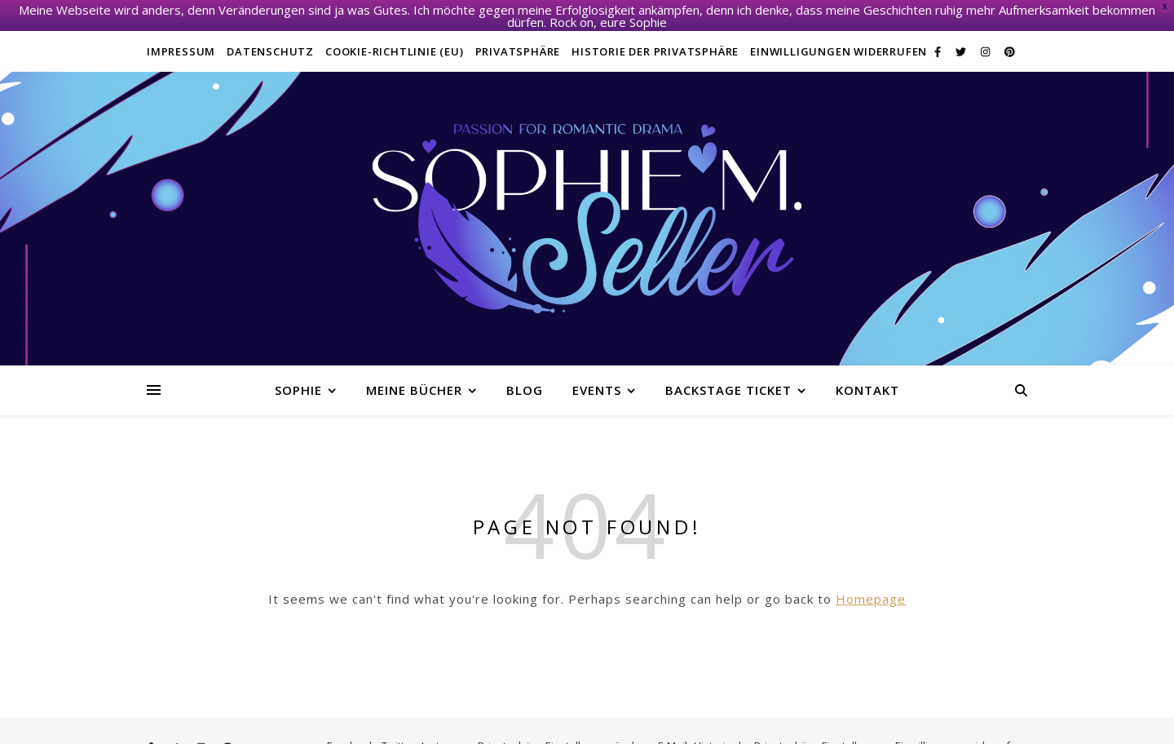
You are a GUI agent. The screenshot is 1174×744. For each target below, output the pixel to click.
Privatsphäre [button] (518, 39)
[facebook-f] (938, 39)
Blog (524, 378)
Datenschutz (270, 39)
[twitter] (962, 39)
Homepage (871, 586)
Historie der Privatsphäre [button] (655, 39)
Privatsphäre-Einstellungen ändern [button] (564, 733)
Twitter (398, 733)
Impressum (181, 39)
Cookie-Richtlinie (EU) (394, 39)
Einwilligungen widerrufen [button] (838, 39)
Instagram (446, 733)
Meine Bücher (414, 378)
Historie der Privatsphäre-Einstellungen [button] (791, 733)
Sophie (298, 378)
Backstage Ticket (728, 378)
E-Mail (672, 733)
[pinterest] (1009, 39)
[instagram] (986, 39)
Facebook (351, 733)
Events (596, 378)
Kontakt (867, 378)
